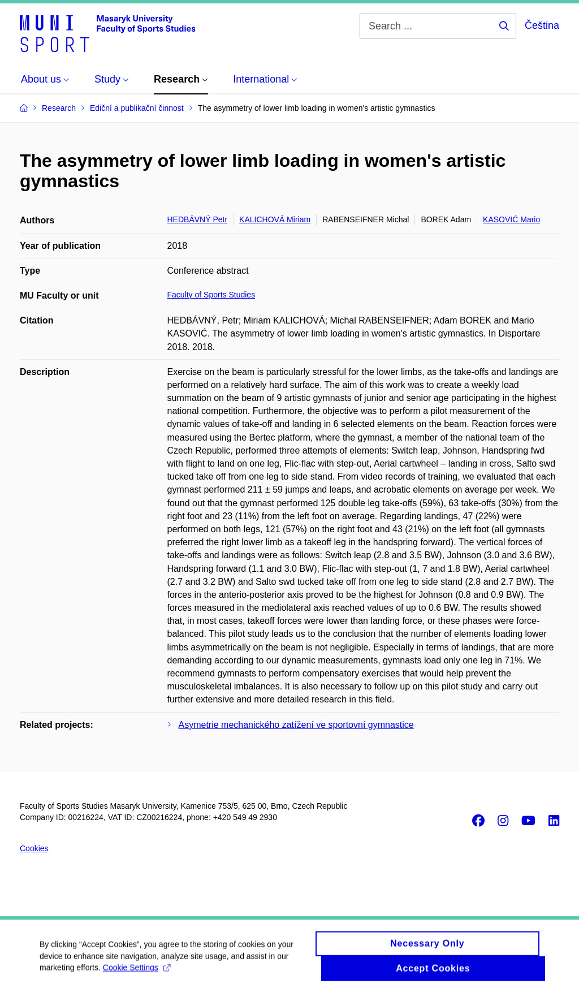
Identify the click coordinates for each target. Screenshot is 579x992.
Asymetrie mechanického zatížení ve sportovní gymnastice (296, 725)
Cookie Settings (136, 971)
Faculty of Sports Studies (211, 294)
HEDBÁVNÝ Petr (197, 219)
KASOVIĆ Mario (511, 219)
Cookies (34, 848)
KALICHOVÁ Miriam (274, 219)
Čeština (542, 25)
